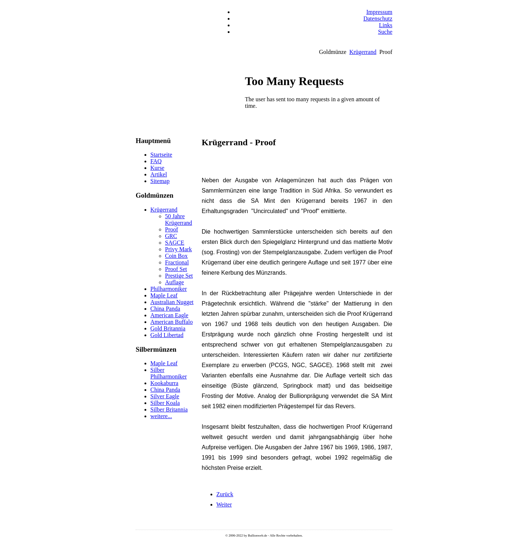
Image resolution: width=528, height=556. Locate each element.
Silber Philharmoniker (168, 373)
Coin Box (176, 256)
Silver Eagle (164, 396)
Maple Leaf (163, 295)
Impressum (379, 12)
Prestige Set (179, 275)
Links (385, 25)
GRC (171, 236)
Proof (171, 229)
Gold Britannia (168, 328)
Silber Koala (165, 403)
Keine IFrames (317, 103)
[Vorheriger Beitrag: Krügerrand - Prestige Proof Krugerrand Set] (224, 494)
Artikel (158, 174)
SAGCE (174, 242)
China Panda (165, 309)
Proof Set (176, 269)
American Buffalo (171, 322)
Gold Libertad (166, 335)
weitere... (161, 416)
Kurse (157, 168)
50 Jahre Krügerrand (178, 219)
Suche (385, 32)
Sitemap (159, 181)
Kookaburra (164, 383)
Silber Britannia (169, 409)
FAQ (156, 161)
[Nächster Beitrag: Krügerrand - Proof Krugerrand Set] (224, 504)
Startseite (161, 154)
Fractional (177, 262)
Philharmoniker (168, 289)
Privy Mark (178, 249)
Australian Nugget (172, 302)
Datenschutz (377, 18)
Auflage (174, 282)
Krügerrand (363, 52)
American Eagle (169, 315)
